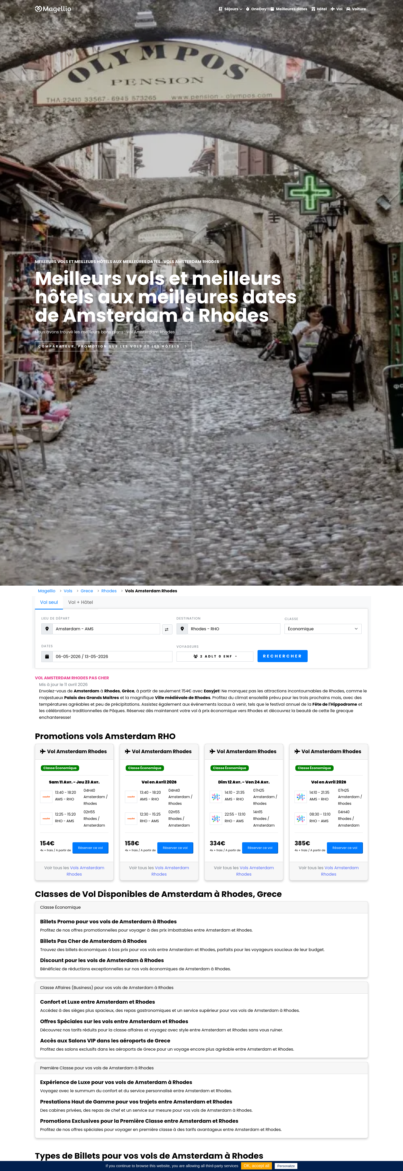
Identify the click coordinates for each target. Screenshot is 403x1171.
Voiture (356, 9)
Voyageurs (188, 646)
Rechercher (282, 656)
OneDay (256, 9)
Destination (189, 618)
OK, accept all (256, 1166)
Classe (291, 619)
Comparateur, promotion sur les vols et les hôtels (113, 346)
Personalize (286, 1166)
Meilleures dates (289, 9)
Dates (47, 646)
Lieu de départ (55, 618)
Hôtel (319, 9)
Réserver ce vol (90, 848)
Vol (336, 9)
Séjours (229, 9)
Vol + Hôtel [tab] (80, 602)
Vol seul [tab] (49, 602)
